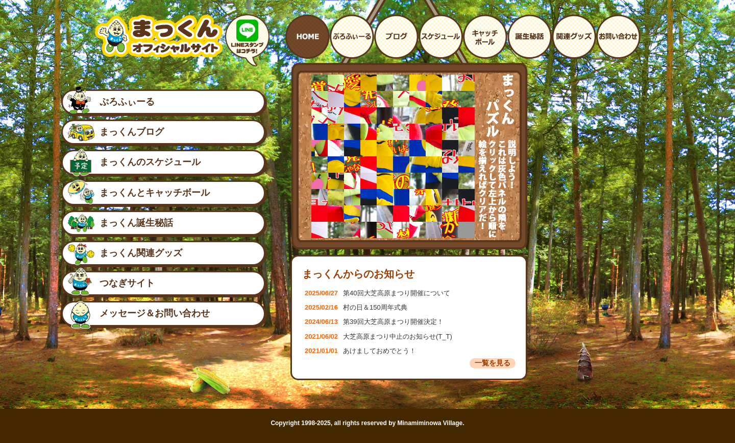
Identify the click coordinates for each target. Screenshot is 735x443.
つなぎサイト (127, 283)
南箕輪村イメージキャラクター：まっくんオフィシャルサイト (158, 36)
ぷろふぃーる (127, 102)
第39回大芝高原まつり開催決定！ (374, 321)
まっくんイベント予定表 (441, 36)
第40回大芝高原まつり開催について (377, 293)
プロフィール (352, 36)
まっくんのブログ (396, 36)
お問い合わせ (618, 36)
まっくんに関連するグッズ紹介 (574, 36)
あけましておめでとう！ (360, 351)
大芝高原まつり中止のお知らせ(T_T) (378, 336)
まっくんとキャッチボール (485, 36)
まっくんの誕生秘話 (529, 36)
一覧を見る (492, 363)
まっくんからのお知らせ (358, 273)
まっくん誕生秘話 (136, 223)
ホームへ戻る (307, 36)
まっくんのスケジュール (150, 162)
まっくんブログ (132, 132)
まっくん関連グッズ (141, 253)
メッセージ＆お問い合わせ (155, 313)
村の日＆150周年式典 (356, 307)
